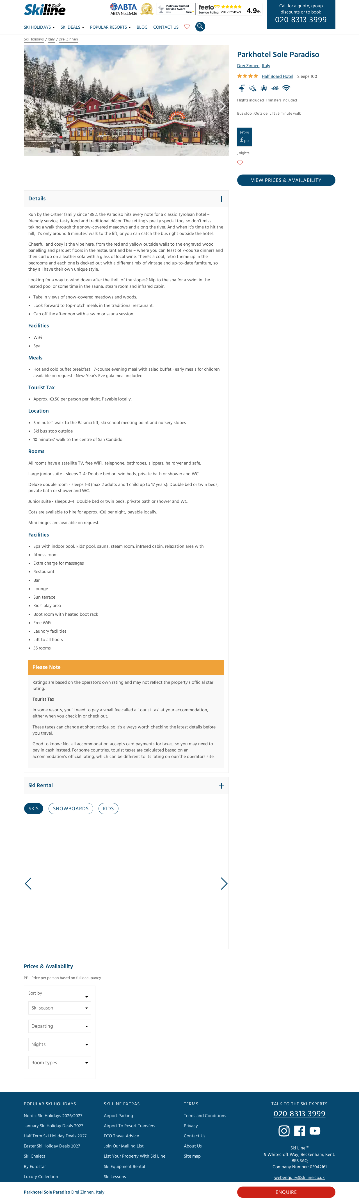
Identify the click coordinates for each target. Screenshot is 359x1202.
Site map (192, 1156)
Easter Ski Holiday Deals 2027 (52, 1146)
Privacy (191, 1126)
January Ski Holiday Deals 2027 (53, 1126)
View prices (286, 180)
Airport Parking (118, 1116)
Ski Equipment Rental (124, 1166)
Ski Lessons (115, 1177)
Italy (51, 39)
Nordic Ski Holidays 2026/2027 (53, 1116)
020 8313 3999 (301, 20)
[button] (126, 199)
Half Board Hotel (277, 76)
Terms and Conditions (205, 1116)
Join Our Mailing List (124, 1146)
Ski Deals (72, 27)
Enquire (286, 1192)
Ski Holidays (39, 27)
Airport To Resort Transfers (129, 1126)
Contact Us (166, 27)
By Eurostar (35, 1166)
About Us (193, 1146)
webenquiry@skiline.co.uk (299, 1177)
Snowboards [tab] (71, 808)
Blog (142, 27)
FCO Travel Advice (121, 1136)
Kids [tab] (108, 808)
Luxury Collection (41, 1177)
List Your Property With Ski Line (134, 1156)
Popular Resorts (110, 27)
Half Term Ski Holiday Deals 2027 (55, 1136)
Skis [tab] (34, 808)
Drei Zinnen (68, 39)
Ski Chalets (34, 1156)
